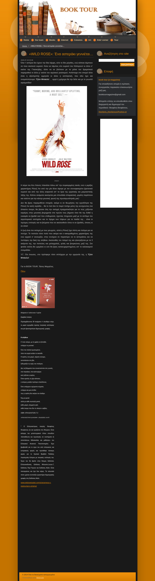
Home (24, 46)
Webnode (40, 578)
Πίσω (23, 271)
